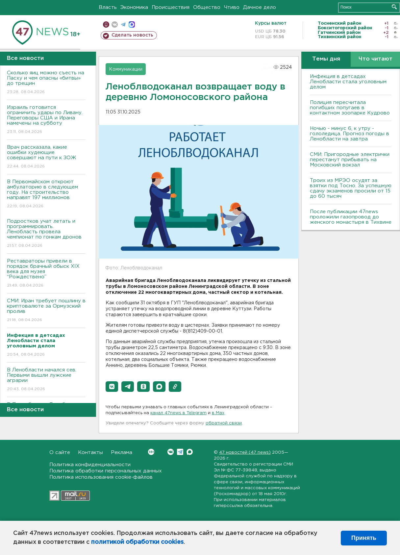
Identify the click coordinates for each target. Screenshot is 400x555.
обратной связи (224, 423)
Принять (363, 538)
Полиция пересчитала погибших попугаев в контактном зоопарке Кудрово (350, 107)
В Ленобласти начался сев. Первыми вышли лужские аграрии (46, 380)
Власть (108, 7)
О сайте (59, 452)
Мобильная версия (106, 24)
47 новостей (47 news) (245, 452)
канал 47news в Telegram (178, 413)
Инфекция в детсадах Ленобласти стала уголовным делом (348, 81)
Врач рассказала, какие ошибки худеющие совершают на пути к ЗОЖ (46, 157)
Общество (206, 7)
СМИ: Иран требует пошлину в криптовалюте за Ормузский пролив (46, 311)
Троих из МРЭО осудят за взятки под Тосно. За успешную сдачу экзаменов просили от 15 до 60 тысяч (350, 188)
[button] (112, 386)
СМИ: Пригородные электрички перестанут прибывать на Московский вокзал (349, 159)
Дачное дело (259, 7)
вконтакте (115, 24)
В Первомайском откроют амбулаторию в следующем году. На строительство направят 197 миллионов (46, 194)
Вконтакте (151, 452)
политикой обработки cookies (137, 542)
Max (190, 452)
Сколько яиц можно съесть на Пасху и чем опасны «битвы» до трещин (46, 83)
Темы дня (326, 59)
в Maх (218, 413)
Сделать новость (132, 35)
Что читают (375, 59)
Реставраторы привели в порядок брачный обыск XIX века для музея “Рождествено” (46, 273)
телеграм (123, 24)
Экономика (134, 7)
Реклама (121, 452)
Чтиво (231, 7)
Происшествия (170, 7)
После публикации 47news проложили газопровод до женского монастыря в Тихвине (350, 217)
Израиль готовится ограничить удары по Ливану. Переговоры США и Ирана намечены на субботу (46, 120)
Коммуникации (125, 69)
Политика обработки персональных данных (105, 471)
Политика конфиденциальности (90, 465)
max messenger (132, 24)
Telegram (180, 452)
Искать (394, 6)
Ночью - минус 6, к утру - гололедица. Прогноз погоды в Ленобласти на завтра (349, 133)
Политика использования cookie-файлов (101, 477)
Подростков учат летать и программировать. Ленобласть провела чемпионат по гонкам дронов (46, 233)
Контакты (90, 452)
